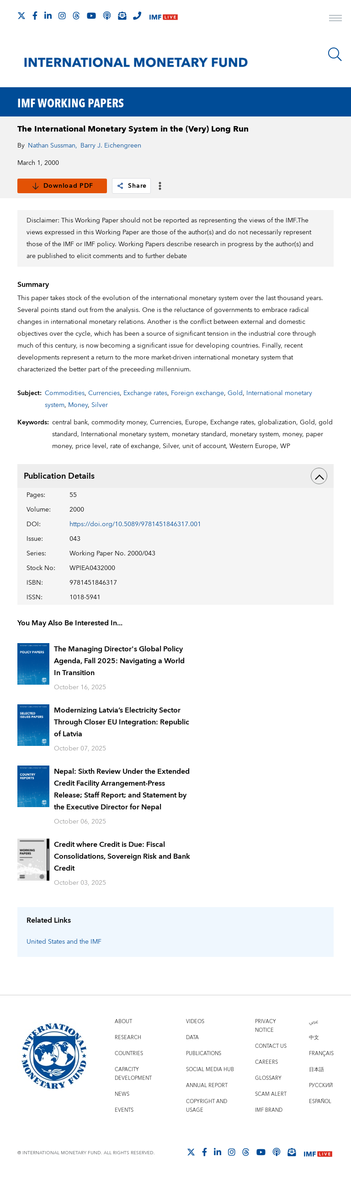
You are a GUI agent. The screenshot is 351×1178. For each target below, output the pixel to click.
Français (321, 1053)
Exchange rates (145, 393)
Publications (203, 1053)
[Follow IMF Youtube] (91, 15)
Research (128, 1037)
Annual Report (207, 1085)
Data (192, 1037)
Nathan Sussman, (52, 145)
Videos (195, 1021)
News (122, 1094)
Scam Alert (271, 1094)
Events (124, 1110)
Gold (235, 393)
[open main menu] (335, 19)
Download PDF (62, 185)
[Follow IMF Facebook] (34, 15)
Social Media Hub (210, 1069)
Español (320, 1101)
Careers (266, 1062)
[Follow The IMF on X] (21, 15)
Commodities (65, 393)
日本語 (316, 1069)
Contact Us (271, 1046)
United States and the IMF (64, 941)
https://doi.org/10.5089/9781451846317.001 (135, 524)
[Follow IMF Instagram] (62, 15)
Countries (129, 1053)
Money (78, 405)
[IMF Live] (163, 16)
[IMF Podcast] (107, 15)
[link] (120, 186)
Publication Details (175, 476)
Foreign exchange (197, 393)
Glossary (268, 1078)
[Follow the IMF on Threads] (76, 15)
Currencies (104, 393)
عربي (313, 1021)
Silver (99, 405)
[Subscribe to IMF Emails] (122, 15)
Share (131, 185)
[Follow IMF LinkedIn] (48, 15)
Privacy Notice (265, 1026)
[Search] (335, 54)
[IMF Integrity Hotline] (137, 15)
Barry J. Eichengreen (110, 145)
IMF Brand (268, 1110)
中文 (314, 1037)
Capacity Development (133, 1074)
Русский (321, 1085)
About (123, 1021)
